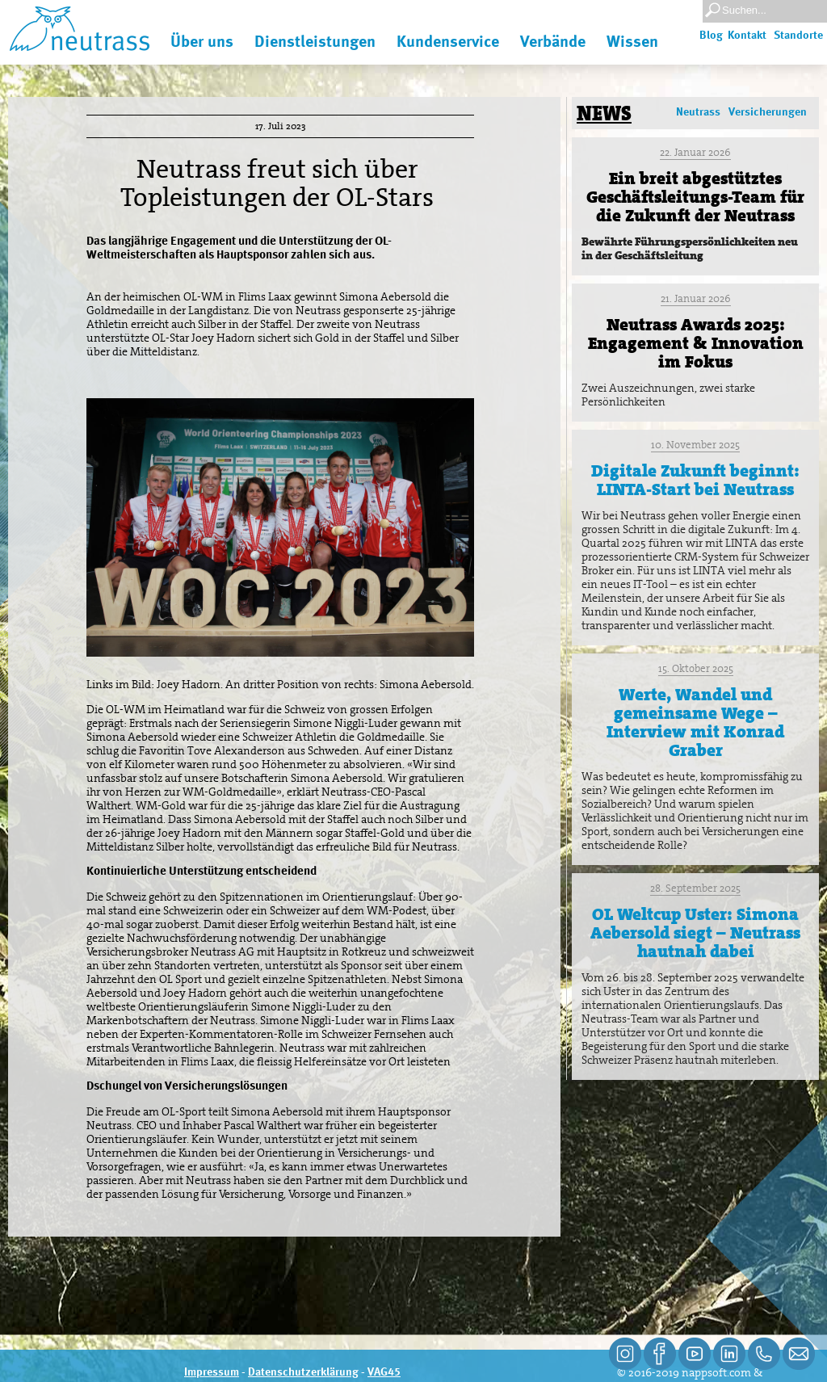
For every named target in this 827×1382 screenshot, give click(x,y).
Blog (711, 35)
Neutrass (698, 112)
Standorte (798, 35)
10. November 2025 (695, 445)
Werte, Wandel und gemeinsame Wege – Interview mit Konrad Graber (695, 722)
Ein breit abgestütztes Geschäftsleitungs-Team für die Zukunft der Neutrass (695, 197)
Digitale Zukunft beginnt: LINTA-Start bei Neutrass (695, 480)
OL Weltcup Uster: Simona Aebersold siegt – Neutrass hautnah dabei (695, 933)
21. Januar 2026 (696, 298)
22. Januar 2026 (695, 152)
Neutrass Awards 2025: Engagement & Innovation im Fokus (696, 343)
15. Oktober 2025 (695, 668)
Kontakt (747, 35)
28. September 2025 (695, 888)
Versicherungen (767, 112)
